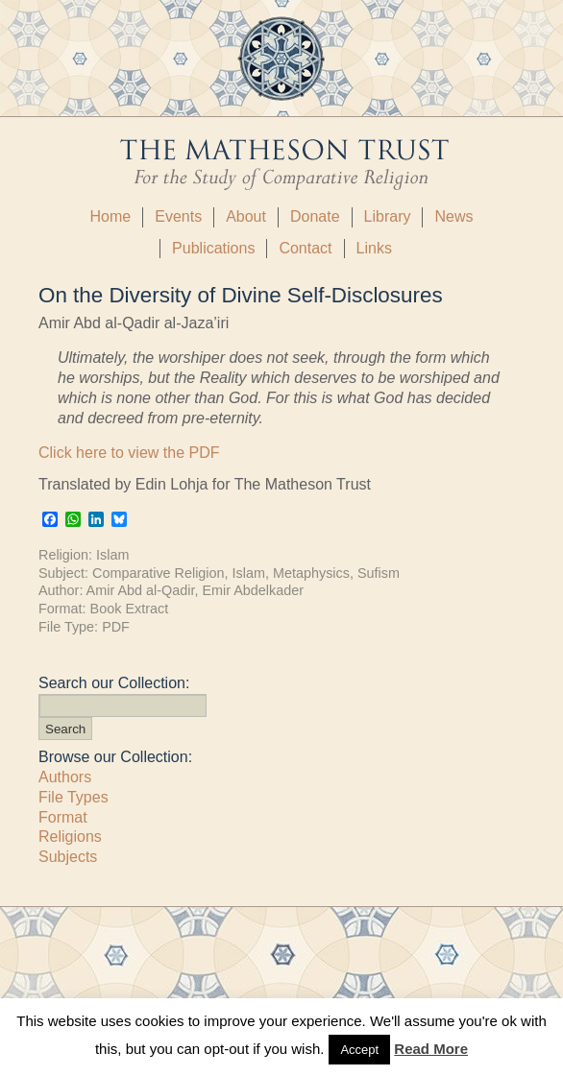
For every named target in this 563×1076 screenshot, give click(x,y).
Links (374, 248)
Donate (315, 216)
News (453, 216)
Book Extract (129, 608)
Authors (64, 777)
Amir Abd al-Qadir (140, 590)
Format (62, 817)
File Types (73, 797)
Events (178, 216)
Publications (213, 248)
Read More (431, 1048)
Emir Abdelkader (253, 590)
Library (387, 216)
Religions (70, 836)
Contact (305, 248)
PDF (116, 626)
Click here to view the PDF (129, 452)
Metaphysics (311, 573)
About (246, 216)
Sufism (378, 573)
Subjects (67, 857)
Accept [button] (359, 1049)
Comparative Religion (158, 573)
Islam (112, 554)
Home (111, 216)
